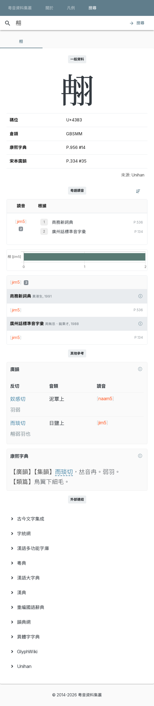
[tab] (21, 41)
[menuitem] (77, 519)
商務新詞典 (62, 222)
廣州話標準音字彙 (69, 231)
